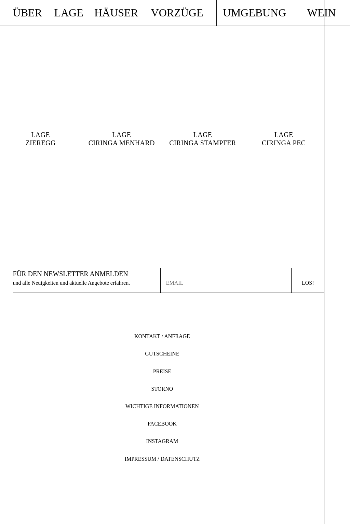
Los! (308, 283)
